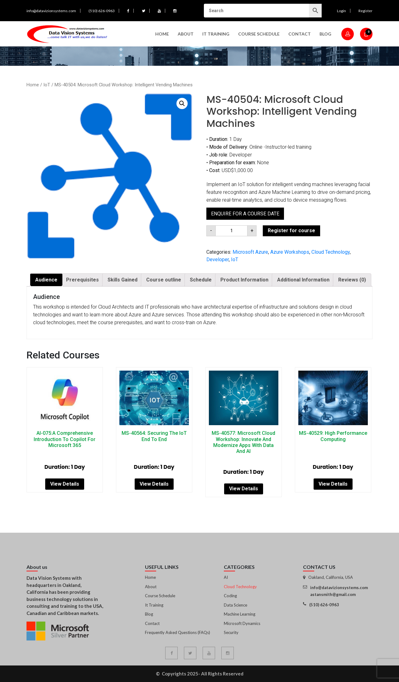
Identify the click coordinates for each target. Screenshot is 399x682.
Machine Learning (239, 614)
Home (162, 33)
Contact (299, 33)
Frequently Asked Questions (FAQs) (177, 632)
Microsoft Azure (250, 252)
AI (226, 577)
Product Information (244, 280)
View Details (64, 484)
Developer (217, 259)
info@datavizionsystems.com (51, 10)
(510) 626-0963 (102, 10)
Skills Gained (122, 280)
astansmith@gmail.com (333, 594)
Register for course (291, 230)
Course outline (163, 280)
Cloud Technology (330, 252)
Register (365, 10)
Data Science (235, 605)
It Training (154, 605)
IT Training (215, 33)
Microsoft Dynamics (242, 623)
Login (341, 10)
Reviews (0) (352, 280)
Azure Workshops (289, 252)
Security (231, 632)
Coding (230, 595)
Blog (325, 33)
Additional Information (303, 280)
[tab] (46, 279)
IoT (46, 85)
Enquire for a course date (245, 214)
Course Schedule (259, 33)
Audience (46, 280)
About (186, 33)
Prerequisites (82, 280)
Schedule (201, 280)
